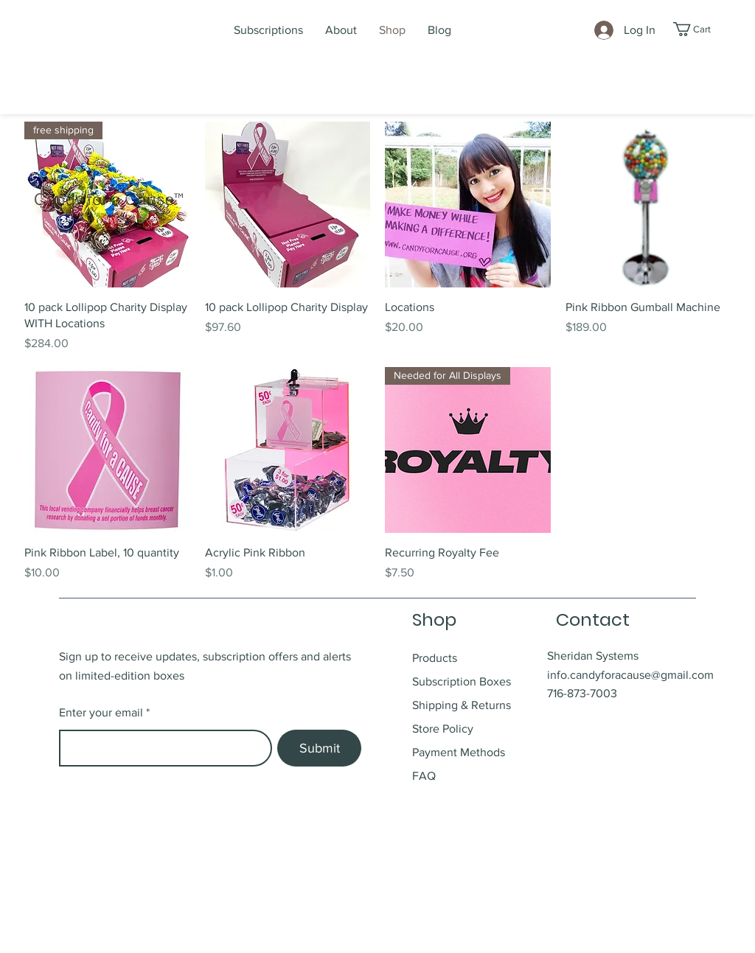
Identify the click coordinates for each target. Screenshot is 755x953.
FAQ (424, 775)
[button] (700, 29)
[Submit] (319, 748)
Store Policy (444, 728)
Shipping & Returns (463, 705)
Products (434, 658)
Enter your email (101, 713)
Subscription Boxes (461, 681)
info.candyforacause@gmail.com (630, 675)
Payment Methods (458, 752)
